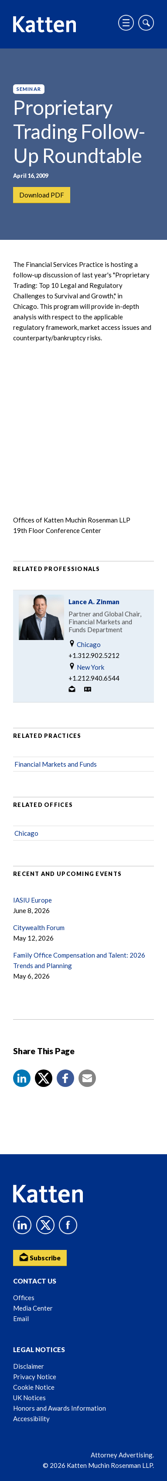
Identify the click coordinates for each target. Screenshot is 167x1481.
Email (21, 1318)
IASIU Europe (32, 900)
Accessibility (31, 1418)
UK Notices (29, 1397)
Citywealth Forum (39, 927)
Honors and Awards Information (59, 1408)
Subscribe (40, 1257)
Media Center (33, 1308)
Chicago (84, 644)
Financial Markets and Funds (55, 764)
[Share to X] (43, 1078)
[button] (22, 1078)
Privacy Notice (34, 1377)
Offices (23, 1297)
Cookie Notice (34, 1387)
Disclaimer (28, 1366)
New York (86, 667)
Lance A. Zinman (93, 602)
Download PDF (41, 195)
